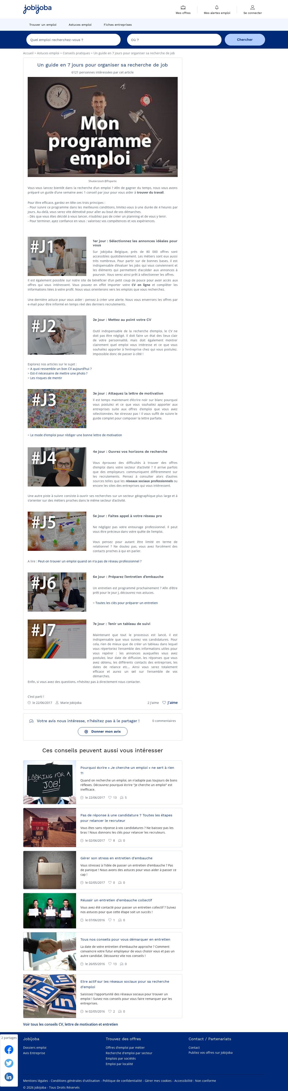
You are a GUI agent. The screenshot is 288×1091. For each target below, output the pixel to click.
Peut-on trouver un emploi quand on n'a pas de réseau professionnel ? (89, 561)
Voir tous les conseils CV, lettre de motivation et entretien (70, 1024)
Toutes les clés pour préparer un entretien (126, 603)
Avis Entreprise (34, 1053)
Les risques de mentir (46, 378)
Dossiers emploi (34, 1047)
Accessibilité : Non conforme (195, 1081)
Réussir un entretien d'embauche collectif (116, 900)
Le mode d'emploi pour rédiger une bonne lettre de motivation (76, 435)
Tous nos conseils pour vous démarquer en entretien (125, 939)
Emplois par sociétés (121, 1058)
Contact (194, 1047)
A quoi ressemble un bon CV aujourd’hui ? (61, 369)
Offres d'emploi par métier (125, 1047)
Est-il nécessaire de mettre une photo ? (58, 373)
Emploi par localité (119, 1064)
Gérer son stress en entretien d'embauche (116, 858)
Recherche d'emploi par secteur (129, 1053)
